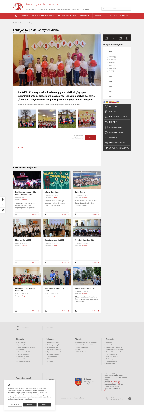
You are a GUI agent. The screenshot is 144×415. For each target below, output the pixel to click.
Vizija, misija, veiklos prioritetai (26, 347)
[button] (117, 4)
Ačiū (90, 137)
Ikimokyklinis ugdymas (53, 342)
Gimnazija (75, 9)
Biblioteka (111, 122)
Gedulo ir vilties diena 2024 (85, 288)
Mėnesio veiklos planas (116, 117)
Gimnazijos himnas (23, 354)
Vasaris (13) (112, 68)
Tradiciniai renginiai (23, 356)
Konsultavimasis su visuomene (115, 349)
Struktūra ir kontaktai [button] (119, 16)
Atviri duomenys (110, 363)
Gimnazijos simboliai (24, 352)
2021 (110, 96)
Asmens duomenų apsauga (114, 347)
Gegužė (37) (112, 60)
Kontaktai (85, 9)
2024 (110, 81)
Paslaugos (43, 9)
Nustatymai (15, 404)
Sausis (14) (112, 71)
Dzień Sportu (80, 192)
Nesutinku (29, 404)
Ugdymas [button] (25, 16)
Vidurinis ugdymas (52, 347)
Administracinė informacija (59, 9)
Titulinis (15, 23)
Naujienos (23, 23)
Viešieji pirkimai (81, 352)
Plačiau (34, 215)
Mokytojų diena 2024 (23, 240)
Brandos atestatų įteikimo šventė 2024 (25, 289)
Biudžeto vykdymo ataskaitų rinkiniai (86, 342)
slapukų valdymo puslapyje (23, 399)
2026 (110, 51)
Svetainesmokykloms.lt (117, 399)
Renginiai (31, 23)
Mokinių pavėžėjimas (114, 132)
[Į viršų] (129, 398)
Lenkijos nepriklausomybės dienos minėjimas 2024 (25, 193)
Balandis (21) (113, 62)
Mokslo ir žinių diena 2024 (84, 240)
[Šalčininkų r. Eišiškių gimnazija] (18, 6)
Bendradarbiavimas (23, 359)
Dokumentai (111, 112)
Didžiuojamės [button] (85, 16)
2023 (110, 86)
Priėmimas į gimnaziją (24, 361)
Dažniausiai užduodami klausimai (115, 352)
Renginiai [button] (98, 16)
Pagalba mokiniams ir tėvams (55, 352)
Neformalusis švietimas (54, 349)
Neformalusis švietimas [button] (67, 16)
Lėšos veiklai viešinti (82, 347)
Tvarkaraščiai (22, 328)
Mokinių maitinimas (114, 127)
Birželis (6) (112, 57)
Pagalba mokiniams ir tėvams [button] (43, 16)
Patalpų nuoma (51, 359)
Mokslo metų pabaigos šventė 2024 (56, 289)
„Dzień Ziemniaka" (52, 192)
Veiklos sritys (31, 9)
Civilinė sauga (110, 359)
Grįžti (22, 147)
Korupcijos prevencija (112, 356)
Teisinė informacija (111, 361)
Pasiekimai (111, 138)
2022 (110, 91)
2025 (110, 76)
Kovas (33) (112, 65)
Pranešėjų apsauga (111, 354)
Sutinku (44, 404)
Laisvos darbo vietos (115, 143)
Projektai (111, 106)
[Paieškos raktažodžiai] (116, 9)
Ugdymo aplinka (22, 345)
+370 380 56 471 (115, 381)
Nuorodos (109, 342)
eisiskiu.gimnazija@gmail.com (116, 383)
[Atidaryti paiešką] (129, 9)
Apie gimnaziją (22, 342)
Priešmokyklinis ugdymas (54, 345)
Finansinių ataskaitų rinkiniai (84, 345)
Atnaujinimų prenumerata (117, 148)
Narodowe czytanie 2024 (54, 240)
